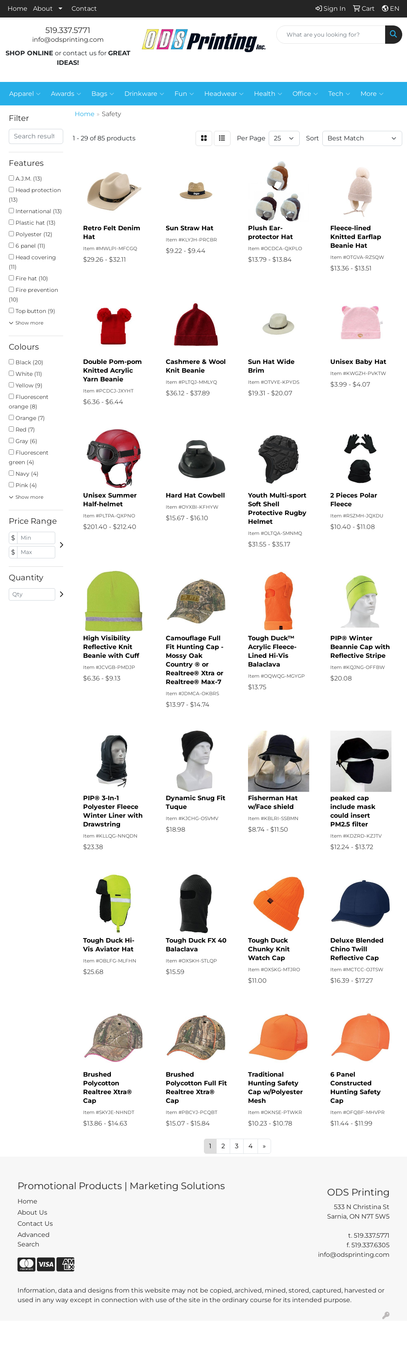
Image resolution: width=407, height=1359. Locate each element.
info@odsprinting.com (68, 39)
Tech (339, 94)
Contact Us (35, 1223)
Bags (102, 94)
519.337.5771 (67, 30)
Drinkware (144, 94)
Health (268, 94)
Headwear (224, 94)
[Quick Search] (331, 34)
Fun (184, 94)
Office (305, 94)
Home (17, 8)
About (43, 8)
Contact (84, 8)
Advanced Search (33, 1239)
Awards (66, 94)
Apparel (25, 94)
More (372, 94)
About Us (32, 1212)
